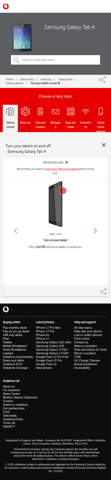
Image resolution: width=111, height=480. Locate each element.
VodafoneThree (13, 419)
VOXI (6, 412)
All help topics (83, 327)
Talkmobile (10, 415)
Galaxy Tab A (66, 79)
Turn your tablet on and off (45, 83)
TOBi (77, 356)
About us (8, 386)
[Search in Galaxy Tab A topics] (55, 60)
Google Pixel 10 (46, 364)
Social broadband (85, 364)
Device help (27, 79)
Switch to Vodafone (15, 404)
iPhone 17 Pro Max (48, 327)
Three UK (9, 423)
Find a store (81, 338)
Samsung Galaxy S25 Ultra (53, 342)
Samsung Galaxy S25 (50, 345)
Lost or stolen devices (88, 335)
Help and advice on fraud (90, 349)
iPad (6, 338)
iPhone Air (42, 335)
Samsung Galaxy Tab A (69, 27)
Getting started (14, 83)
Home (9, 79)
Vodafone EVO (12, 364)
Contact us (81, 342)
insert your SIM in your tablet (61, 169)
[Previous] (15, 230)
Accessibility (82, 367)
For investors (11, 390)
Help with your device (88, 331)
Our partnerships (14, 408)
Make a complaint (85, 345)
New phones (44, 367)
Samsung (46, 79)
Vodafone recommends (18, 356)
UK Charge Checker (87, 360)
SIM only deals (12, 335)
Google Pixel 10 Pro (49, 360)
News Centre (11, 393)
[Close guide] (104, 145)
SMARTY (9, 426)
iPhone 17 (42, 338)
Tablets (7, 342)
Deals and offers (13, 360)
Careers (8, 401)
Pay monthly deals (15, 327)
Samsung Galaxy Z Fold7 (52, 353)
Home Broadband (14, 349)
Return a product (85, 353)
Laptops (8, 353)
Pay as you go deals (16, 331)
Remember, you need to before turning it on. (55, 171)
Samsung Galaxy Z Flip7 (52, 349)
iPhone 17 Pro (45, 331)
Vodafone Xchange (15, 367)
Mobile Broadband (15, 345)
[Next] (95, 230)
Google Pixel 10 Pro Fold (52, 356)
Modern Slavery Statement (20, 397)
